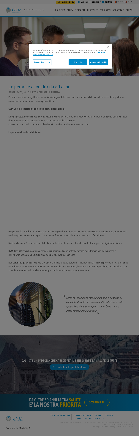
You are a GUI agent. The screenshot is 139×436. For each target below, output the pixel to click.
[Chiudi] (108, 47)
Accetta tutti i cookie (98, 62)
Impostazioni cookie (42, 62)
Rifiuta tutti (77, 62)
